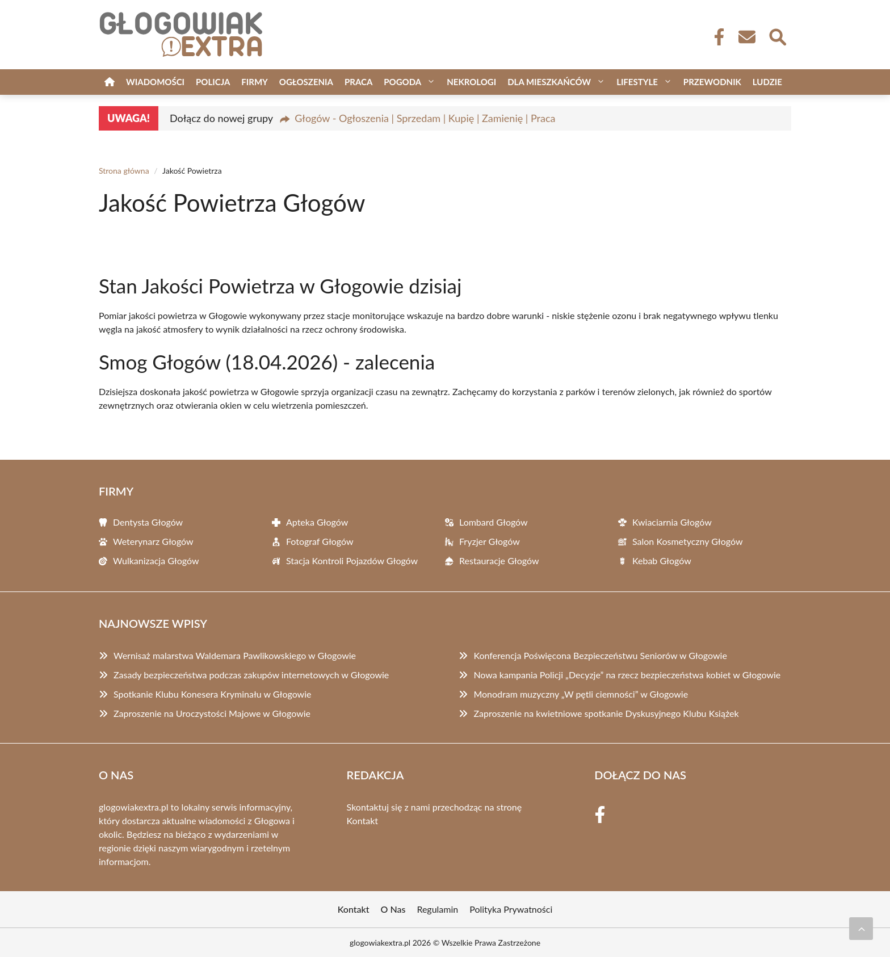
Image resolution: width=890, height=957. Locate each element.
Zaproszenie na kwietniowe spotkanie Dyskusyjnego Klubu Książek (605, 713)
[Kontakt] (746, 37)
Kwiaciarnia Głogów (672, 522)
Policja (213, 82)
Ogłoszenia (306, 82)
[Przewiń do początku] (861, 928)
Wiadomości (155, 82)
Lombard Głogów (493, 522)
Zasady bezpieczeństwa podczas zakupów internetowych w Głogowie (251, 674)
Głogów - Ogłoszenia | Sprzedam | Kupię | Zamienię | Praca (425, 118)
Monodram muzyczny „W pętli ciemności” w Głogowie (580, 694)
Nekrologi (471, 82)
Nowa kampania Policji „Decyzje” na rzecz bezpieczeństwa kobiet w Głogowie (626, 674)
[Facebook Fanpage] (716, 37)
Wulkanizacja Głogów (156, 560)
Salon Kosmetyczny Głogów (687, 541)
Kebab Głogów (661, 560)
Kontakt (362, 820)
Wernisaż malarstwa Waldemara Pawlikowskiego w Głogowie (235, 655)
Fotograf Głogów (320, 541)
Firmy (254, 82)
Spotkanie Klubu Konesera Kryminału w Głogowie (212, 694)
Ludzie (767, 82)
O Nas (393, 909)
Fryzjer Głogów (489, 541)
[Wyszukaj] (777, 36)
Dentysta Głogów (148, 522)
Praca (358, 82)
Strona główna (124, 170)
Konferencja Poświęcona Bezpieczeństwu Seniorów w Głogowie (600, 655)
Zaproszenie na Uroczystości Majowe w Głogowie (212, 713)
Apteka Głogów (317, 522)
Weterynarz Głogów (153, 541)
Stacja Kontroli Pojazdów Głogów (352, 560)
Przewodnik (712, 82)
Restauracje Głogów (499, 560)
